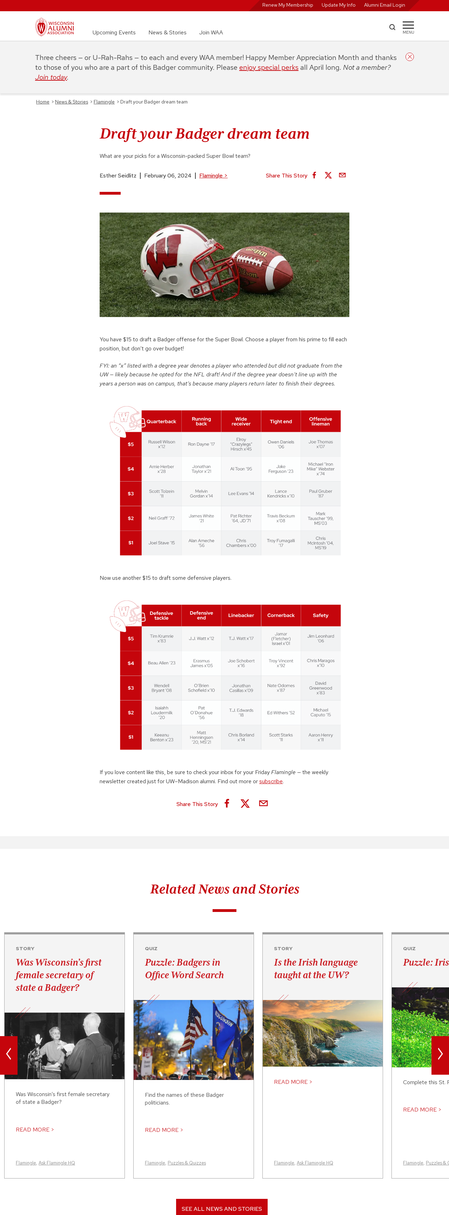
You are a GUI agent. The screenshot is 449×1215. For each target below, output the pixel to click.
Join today (51, 77)
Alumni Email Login (384, 5)
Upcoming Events (114, 32)
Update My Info (339, 5)
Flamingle (213, 175)
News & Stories (167, 32)
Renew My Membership (287, 5)
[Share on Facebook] (314, 175)
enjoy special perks (269, 67)
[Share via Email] (342, 175)
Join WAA (211, 32)
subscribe (271, 781)
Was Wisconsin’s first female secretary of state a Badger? (58, 974)
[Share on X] (328, 175)
